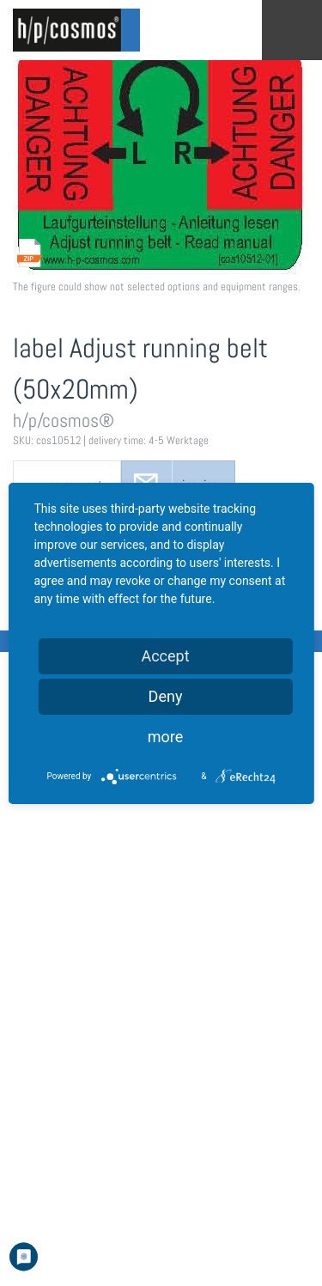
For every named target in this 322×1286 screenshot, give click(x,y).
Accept (165, 656)
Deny (166, 696)
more (166, 737)
